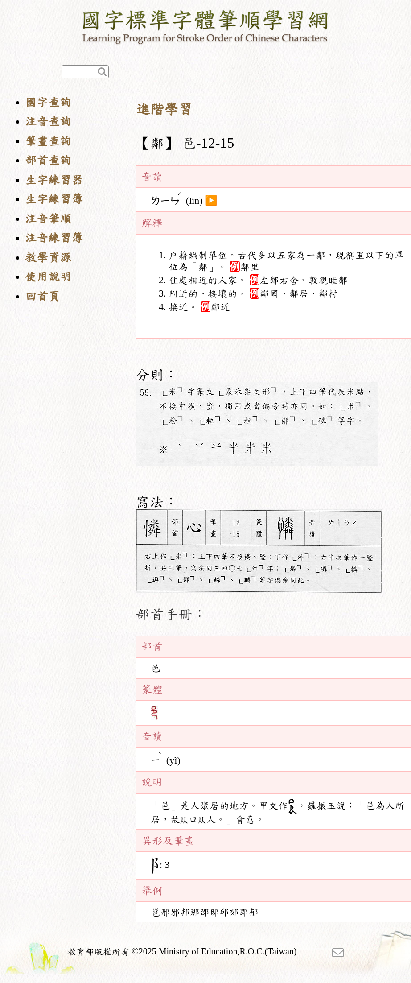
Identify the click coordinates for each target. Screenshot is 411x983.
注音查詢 (48, 121)
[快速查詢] (85, 71)
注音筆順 (48, 218)
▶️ (211, 201)
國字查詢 (48, 102)
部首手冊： (171, 614)
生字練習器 (54, 180)
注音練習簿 (54, 238)
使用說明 (48, 276)
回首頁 (42, 296)
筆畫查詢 (48, 141)
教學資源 (48, 257)
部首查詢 (48, 160)
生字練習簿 (54, 199)
